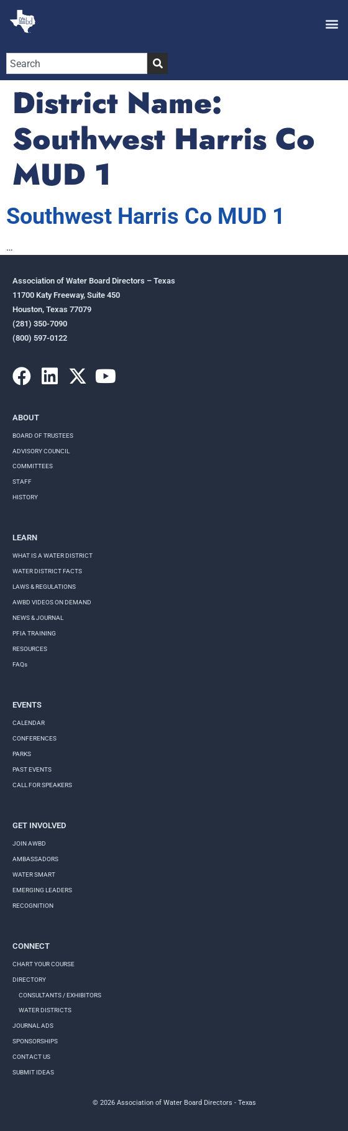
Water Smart (33, 874)
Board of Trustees (42, 436)
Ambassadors (35, 859)
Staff (22, 482)
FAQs (19, 664)
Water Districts (45, 1010)
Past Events (32, 769)
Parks (21, 754)
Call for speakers (42, 785)
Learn (24, 537)
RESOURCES (29, 649)
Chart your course (43, 964)
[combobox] (76, 63)
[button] (331, 23)
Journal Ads (32, 1026)
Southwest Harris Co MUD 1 (145, 216)
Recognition (32, 906)
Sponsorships (35, 1041)
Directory (29, 980)
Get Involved (39, 825)
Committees (32, 466)
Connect (31, 946)
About (25, 417)
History (25, 497)
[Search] (157, 63)
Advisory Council (41, 451)
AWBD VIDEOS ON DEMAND (51, 602)
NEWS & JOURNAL (37, 618)
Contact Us (31, 1057)
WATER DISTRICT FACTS (47, 571)
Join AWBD (29, 843)
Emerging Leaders (42, 890)
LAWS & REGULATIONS (44, 587)
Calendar (28, 723)
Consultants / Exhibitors (60, 995)
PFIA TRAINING (34, 633)
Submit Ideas (33, 1072)
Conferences (34, 738)
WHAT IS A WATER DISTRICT (52, 556)
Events (27, 704)
